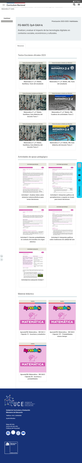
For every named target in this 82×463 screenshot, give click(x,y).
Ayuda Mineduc (10, 418)
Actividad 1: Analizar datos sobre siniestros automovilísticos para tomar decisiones (32, 197)
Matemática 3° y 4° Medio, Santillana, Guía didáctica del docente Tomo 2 (33, 145)
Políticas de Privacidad (13, 428)
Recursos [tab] (20, 46)
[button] (73, 3)
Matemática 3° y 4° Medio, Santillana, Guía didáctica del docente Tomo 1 (33, 114)
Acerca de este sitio (12, 426)
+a (2, 256)
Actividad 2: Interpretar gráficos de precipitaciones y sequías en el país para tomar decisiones (62, 197)
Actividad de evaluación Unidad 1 (32, 280)
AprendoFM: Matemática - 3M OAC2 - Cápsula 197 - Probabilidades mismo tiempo (62, 334)
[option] (79, 170)
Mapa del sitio (10, 424)
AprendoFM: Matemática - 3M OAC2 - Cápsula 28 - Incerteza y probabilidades (32, 377)
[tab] (73, 3)
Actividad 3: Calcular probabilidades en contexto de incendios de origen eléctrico (32, 239)
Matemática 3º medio (8, 9)
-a (2, 259)
